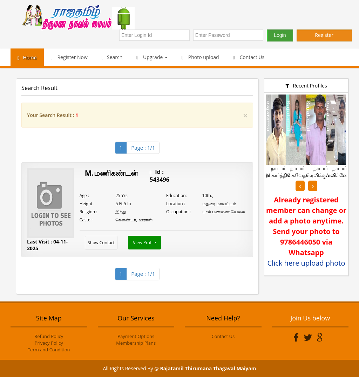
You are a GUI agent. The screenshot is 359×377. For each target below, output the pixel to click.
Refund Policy (48, 336)
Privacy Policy (49, 343)
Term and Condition (49, 349)
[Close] (245, 115)
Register (324, 35)
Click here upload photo (306, 263)
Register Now (69, 57)
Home (27, 57)
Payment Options (135, 336)
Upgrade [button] (152, 57)
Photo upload (200, 57)
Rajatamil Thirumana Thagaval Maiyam (208, 368)
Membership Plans (136, 343)
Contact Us (249, 57)
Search (112, 57)
